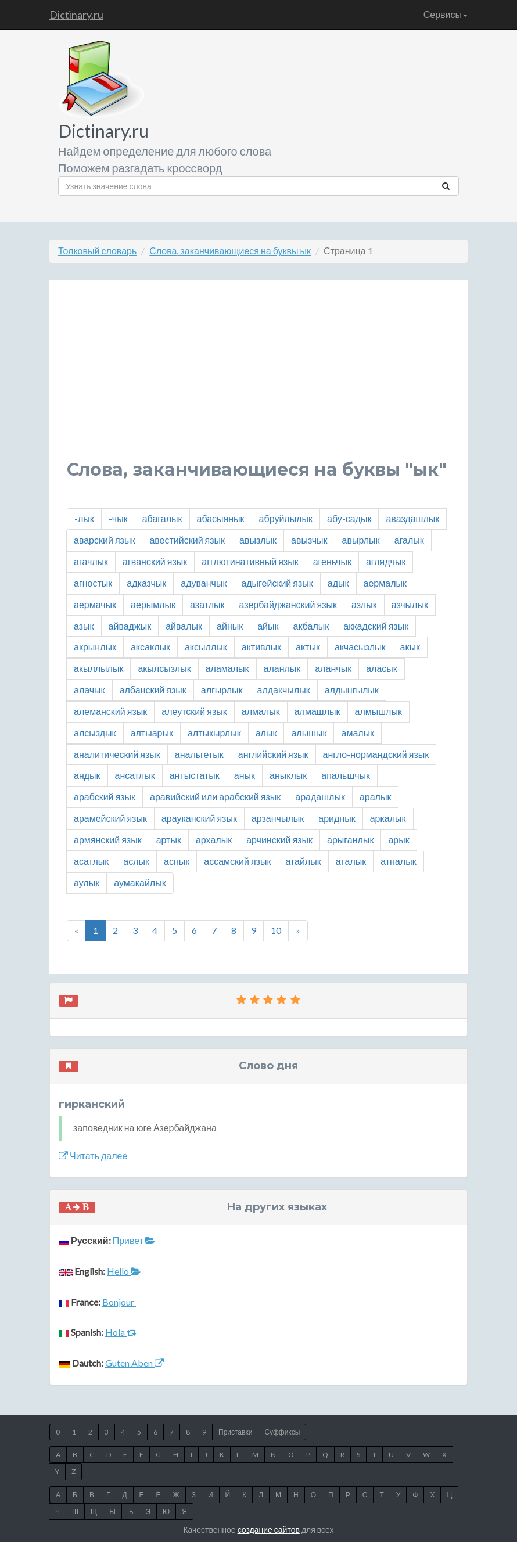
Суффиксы (282, 1432)
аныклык (288, 775)
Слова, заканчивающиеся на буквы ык (230, 250)
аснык (176, 861)
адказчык (146, 582)
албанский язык (153, 689)
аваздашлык (412, 518)
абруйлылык (286, 518)
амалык (357, 732)
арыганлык (350, 839)
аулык (86, 882)
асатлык (91, 861)
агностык (93, 582)
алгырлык (222, 689)
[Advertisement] (258, 378)
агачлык (91, 561)
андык (87, 775)
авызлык (258, 539)
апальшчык (345, 775)
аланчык (333, 668)
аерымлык (153, 604)
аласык (381, 668)
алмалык (261, 711)
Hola (121, 1332)
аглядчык (386, 561)
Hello (124, 1271)
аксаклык (150, 646)
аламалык (227, 668)
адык (338, 582)
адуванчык (204, 582)
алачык (89, 689)
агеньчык (332, 561)
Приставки (235, 1432)
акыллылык (98, 668)
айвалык (184, 625)
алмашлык (317, 711)
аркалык (388, 818)
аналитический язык (117, 754)
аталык (351, 861)
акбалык (311, 625)
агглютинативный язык (250, 561)
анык (244, 775)
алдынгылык (352, 689)
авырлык (361, 539)
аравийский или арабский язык (215, 796)
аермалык (385, 582)
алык (266, 732)
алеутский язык (194, 711)
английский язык (273, 754)
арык (398, 839)
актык (308, 646)
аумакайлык (140, 882)
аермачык (95, 604)
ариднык (336, 818)
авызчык (309, 539)
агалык (409, 539)
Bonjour (119, 1301)
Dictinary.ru (76, 14)
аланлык (282, 668)
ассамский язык (237, 861)
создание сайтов (269, 1529)
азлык (364, 604)
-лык (84, 518)
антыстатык (195, 775)
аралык (376, 796)
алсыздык (95, 732)
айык (267, 625)
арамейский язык (110, 818)
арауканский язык (199, 818)
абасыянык (221, 518)
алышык (308, 732)
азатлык (207, 604)
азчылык (410, 604)
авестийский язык (187, 539)
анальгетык (199, 754)
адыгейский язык (277, 582)
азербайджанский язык (288, 604)
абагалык (162, 518)
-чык (118, 518)
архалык (214, 839)
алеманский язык (110, 711)
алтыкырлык (214, 732)
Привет (134, 1240)
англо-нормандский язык (376, 754)
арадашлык (320, 796)
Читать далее (93, 1155)
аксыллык (206, 646)
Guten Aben (134, 1362)
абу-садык (349, 518)
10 (276, 930)
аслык (136, 861)
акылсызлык (164, 668)
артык (168, 839)
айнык (230, 625)
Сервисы (445, 14)
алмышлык (378, 711)
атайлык (303, 861)
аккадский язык (375, 625)
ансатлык (135, 775)
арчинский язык (279, 839)
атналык (398, 861)
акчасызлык (360, 646)
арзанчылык (278, 818)
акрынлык (95, 646)
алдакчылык (283, 689)
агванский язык (155, 561)
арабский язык (104, 796)
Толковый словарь (97, 250)
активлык (261, 646)
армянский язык (108, 839)
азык (84, 625)
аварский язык (104, 539)
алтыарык (152, 732)
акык (410, 646)
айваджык (130, 625)
